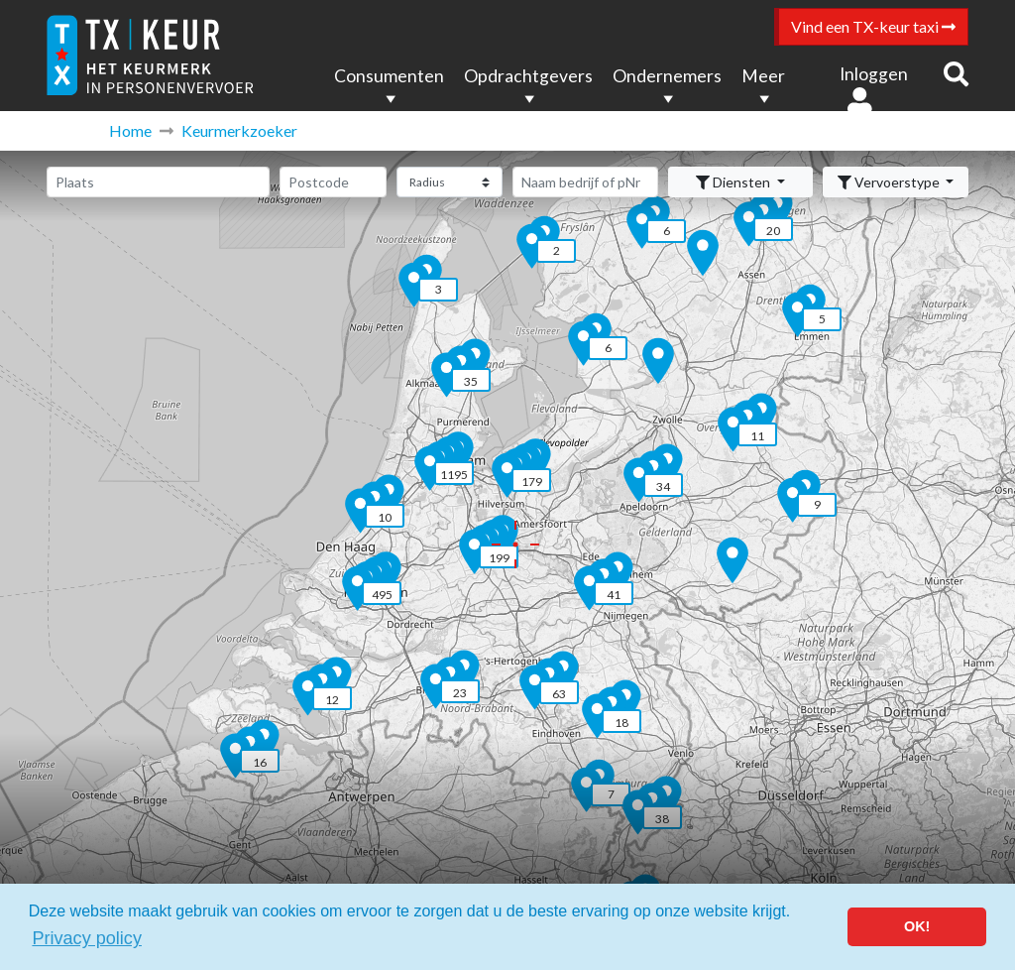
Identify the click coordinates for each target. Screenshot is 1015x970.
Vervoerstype (890, 182)
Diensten (734, 182)
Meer (763, 75)
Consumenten (389, 75)
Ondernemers (667, 75)
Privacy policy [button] (87, 938)
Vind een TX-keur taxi (873, 26)
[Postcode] (333, 182)
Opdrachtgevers (528, 75)
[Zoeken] (585, 182)
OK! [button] (917, 926)
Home (130, 130)
